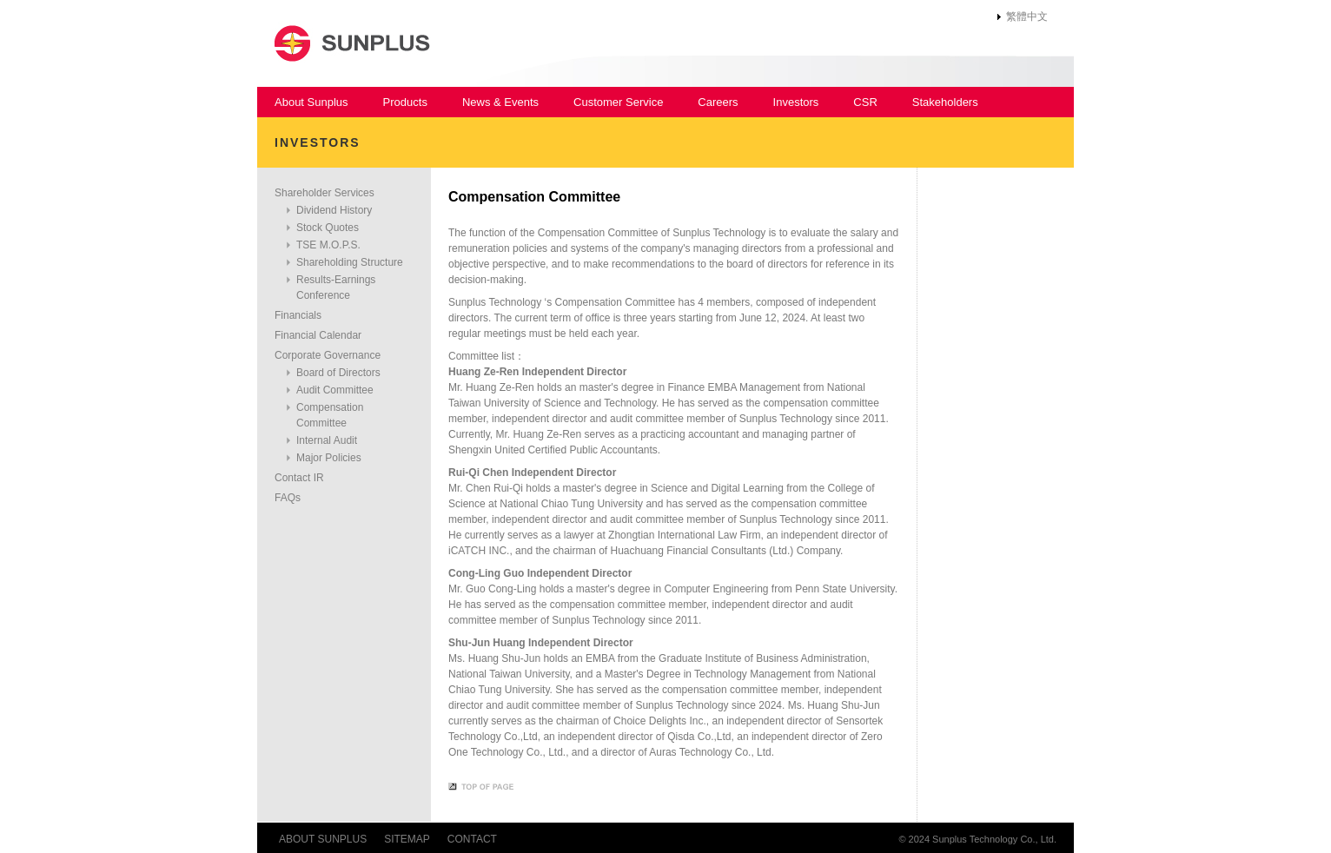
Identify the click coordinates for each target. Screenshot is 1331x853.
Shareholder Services (324, 193)
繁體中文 (1027, 16)
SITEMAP (407, 839)
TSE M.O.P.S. (328, 245)
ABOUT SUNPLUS (323, 839)
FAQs (288, 498)
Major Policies (328, 458)
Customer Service (618, 102)
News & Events (500, 102)
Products (405, 102)
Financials (298, 315)
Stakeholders (945, 102)
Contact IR (299, 478)
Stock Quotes (327, 228)
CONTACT (472, 839)
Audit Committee (335, 390)
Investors (796, 102)
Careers (718, 102)
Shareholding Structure (349, 262)
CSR (865, 102)
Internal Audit (326, 440)
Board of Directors (338, 373)
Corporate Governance (328, 355)
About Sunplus (311, 102)
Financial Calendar (318, 335)
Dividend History (334, 210)
